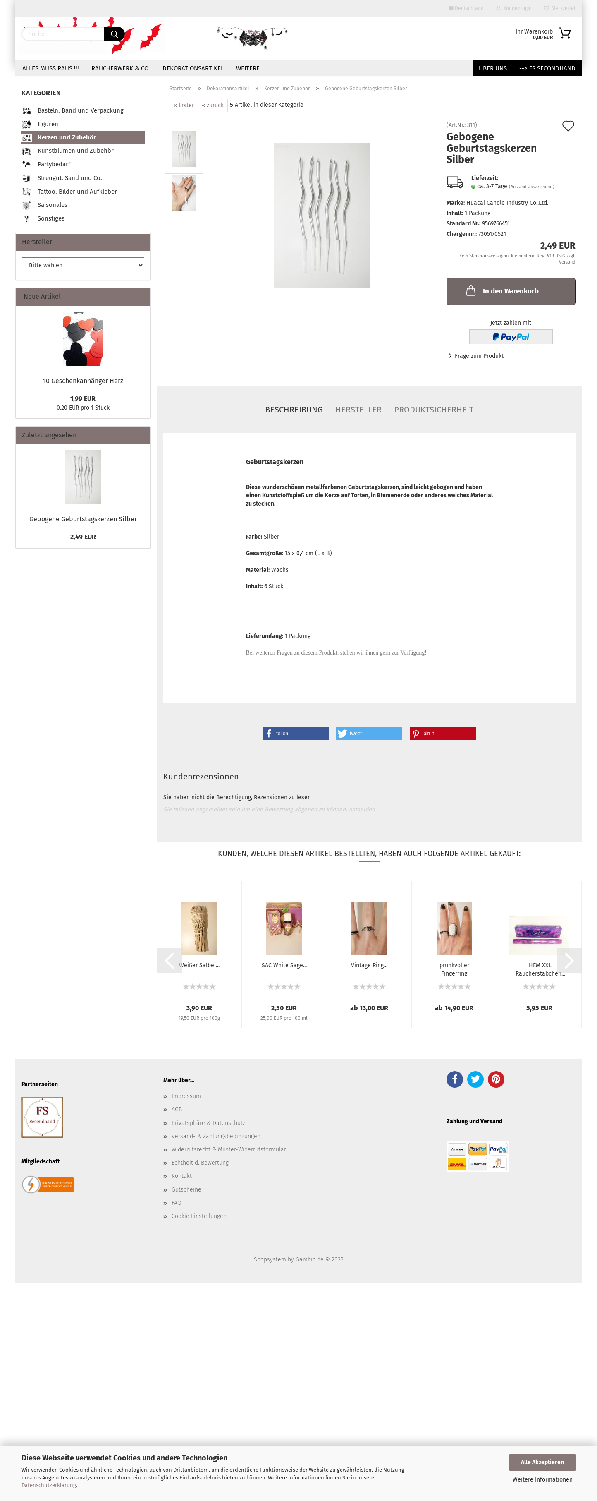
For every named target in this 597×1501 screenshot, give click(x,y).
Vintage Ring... (369, 965)
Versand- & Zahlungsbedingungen (216, 1136)
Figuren (39, 124)
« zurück (213, 105)
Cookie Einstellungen (199, 1216)
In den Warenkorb (501, 290)
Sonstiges (42, 219)
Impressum (186, 1096)
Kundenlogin (514, 8)
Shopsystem (270, 1259)
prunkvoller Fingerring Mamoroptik (454, 969)
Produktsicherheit (433, 410)
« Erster (184, 105)
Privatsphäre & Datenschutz (208, 1123)
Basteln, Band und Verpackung (72, 111)
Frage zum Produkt (479, 356)
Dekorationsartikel (193, 68)
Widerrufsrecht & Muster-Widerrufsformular (229, 1149)
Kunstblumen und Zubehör (67, 151)
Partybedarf (45, 165)
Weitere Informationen (543, 1479)
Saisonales (44, 205)
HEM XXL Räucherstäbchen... (540, 969)
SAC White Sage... (284, 965)
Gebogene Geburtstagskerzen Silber (83, 519)
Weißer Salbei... (199, 965)
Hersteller (358, 410)
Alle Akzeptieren (542, 1462)
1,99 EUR (83, 399)
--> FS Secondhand (547, 68)
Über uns (493, 68)
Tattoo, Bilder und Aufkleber (69, 192)
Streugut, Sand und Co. (61, 178)
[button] (296, 733)
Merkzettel (560, 8)
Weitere (248, 68)
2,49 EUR (83, 537)
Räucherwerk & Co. (120, 68)
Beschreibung (294, 410)
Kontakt (182, 1176)
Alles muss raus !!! (50, 68)
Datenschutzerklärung (48, 1485)
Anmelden (362, 809)
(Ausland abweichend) (531, 186)
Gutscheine (186, 1189)
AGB (177, 1109)
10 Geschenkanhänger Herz (83, 381)
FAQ (176, 1202)
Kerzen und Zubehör (58, 138)
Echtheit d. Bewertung (200, 1162)
